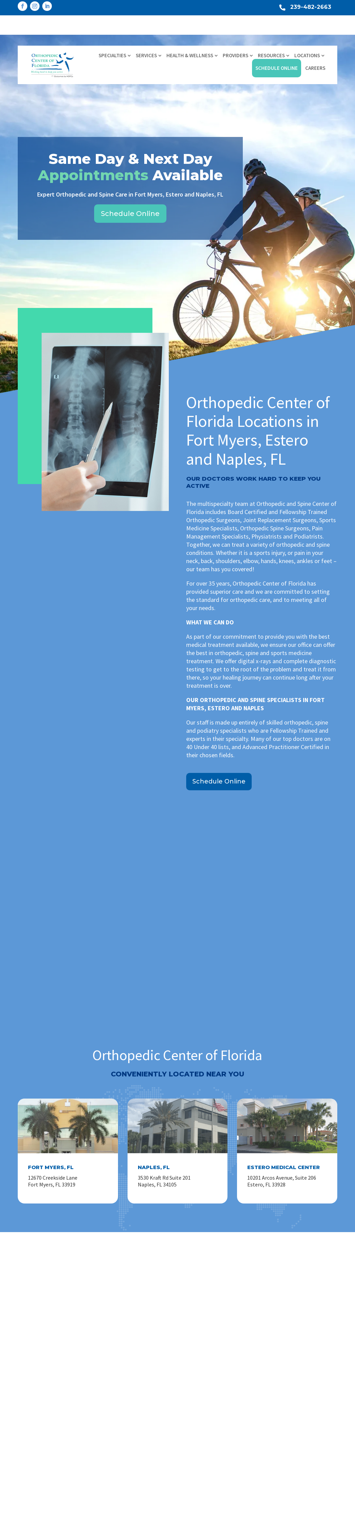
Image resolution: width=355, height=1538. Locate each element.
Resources (271, 34)
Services (146, 34)
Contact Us (110, 1438)
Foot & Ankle (192, 1416)
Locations (307, 34)
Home (105, 1372)
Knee (183, 1383)
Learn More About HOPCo (288, 1402)
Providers (235, 34)
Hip (181, 1394)
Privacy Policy (332, 1530)
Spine (183, 1427)
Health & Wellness (189, 34)
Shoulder (187, 1372)
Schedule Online (276, 46)
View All (186, 1438)
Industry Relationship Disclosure (136, 1460)
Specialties (112, 34)
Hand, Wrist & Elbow (201, 1405)
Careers (315, 46)
